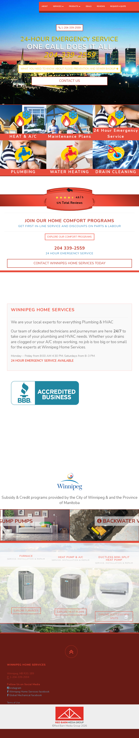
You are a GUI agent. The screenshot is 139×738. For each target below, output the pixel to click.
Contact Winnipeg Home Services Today (70, 263)
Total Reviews (70, 203)
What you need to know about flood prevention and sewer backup (69, 68)
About (45, 10)
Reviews (101, 10)
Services (58, 10)
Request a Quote (118, 10)
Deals (88, 10)
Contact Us (69, 81)
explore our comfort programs (69, 236)
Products (74, 10)
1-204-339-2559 (70, 27)
